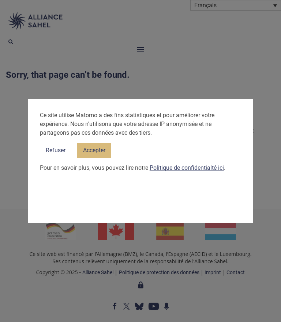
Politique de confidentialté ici (187, 167)
